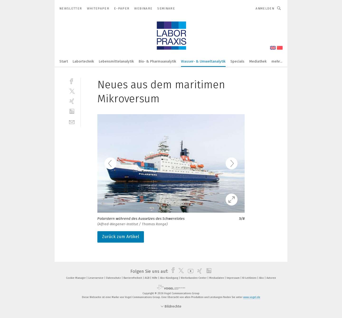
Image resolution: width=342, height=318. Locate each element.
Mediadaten (217, 277)
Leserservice (96, 277)
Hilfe (155, 277)
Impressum (233, 277)
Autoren (271, 277)
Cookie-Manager (76, 277)
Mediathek (258, 61)
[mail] (72, 122)
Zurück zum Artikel (120, 236)
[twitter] (72, 91)
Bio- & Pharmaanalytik (157, 61)
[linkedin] (72, 111)
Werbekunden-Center (194, 277)
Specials (237, 61)
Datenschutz (114, 277)
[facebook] (72, 81)
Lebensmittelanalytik (116, 61)
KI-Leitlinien (249, 277)
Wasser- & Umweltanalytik (203, 61)
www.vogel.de (251, 297)
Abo (262, 277)
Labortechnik (83, 61)
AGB (147, 277)
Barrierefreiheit (133, 277)
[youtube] (189, 271)
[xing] (72, 101)
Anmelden (265, 8)
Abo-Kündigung (169, 277)
